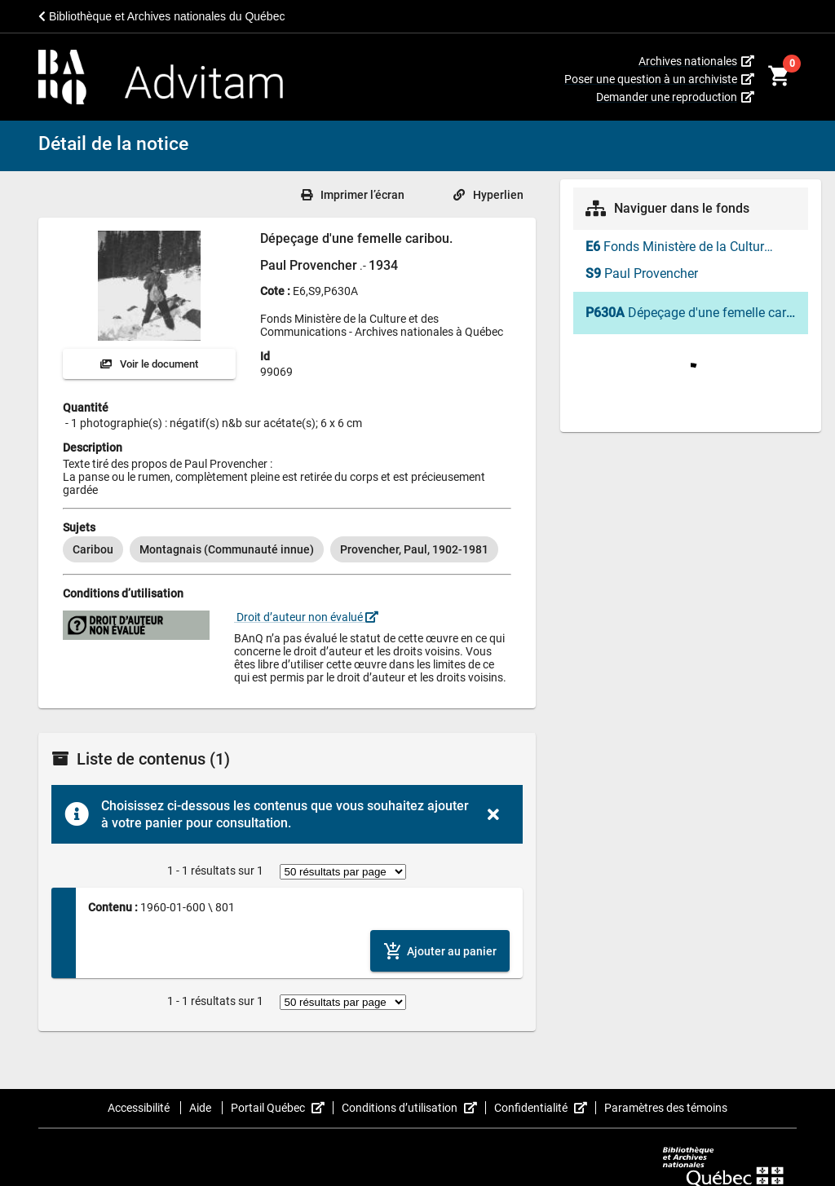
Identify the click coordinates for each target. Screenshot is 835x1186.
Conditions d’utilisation (414, 1107)
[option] (93, 549)
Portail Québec (282, 1107)
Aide (201, 1107)
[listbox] (287, 549)
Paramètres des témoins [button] (665, 1107)
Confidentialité (545, 1107)
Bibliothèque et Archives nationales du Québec (161, 16)
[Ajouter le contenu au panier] (440, 951)
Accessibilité (140, 1107)
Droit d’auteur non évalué (306, 617)
